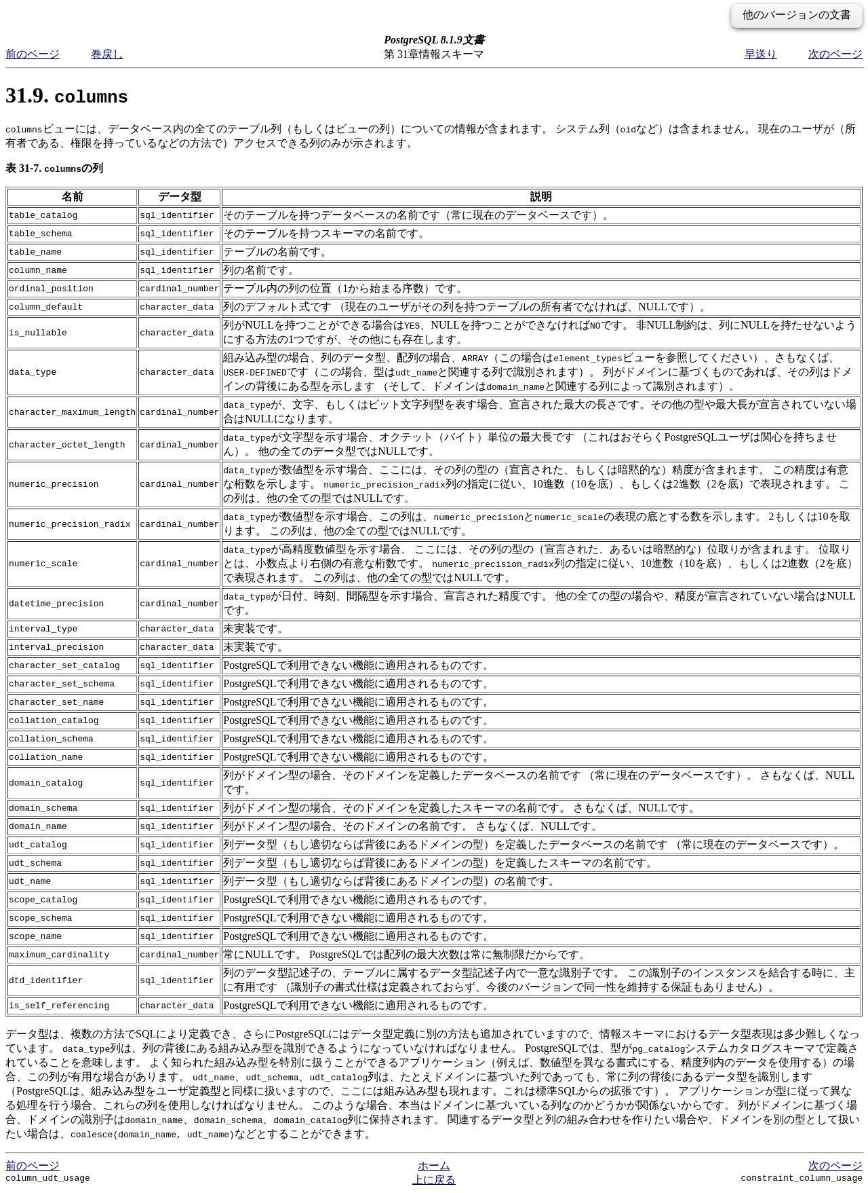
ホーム (434, 1165)
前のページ (32, 54)
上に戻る (434, 1180)
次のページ (835, 54)
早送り (761, 54)
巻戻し (107, 54)
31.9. (66, 95)
